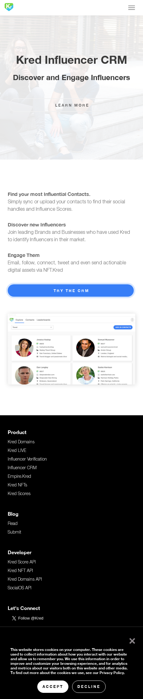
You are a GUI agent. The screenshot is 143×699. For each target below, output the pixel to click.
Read (13, 524)
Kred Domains (21, 442)
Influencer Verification (27, 459)
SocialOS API (19, 588)
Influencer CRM (22, 468)
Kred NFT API (20, 571)
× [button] (131, 639)
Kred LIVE (17, 451)
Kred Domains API (25, 580)
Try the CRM (71, 290)
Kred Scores (19, 494)
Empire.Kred (19, 477)
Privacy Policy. (112, 672)
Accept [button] (53, 686)
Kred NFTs (17, 485)
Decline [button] (88, 686)
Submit (14, 532)
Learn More (72, 105)
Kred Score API (22, 562)
